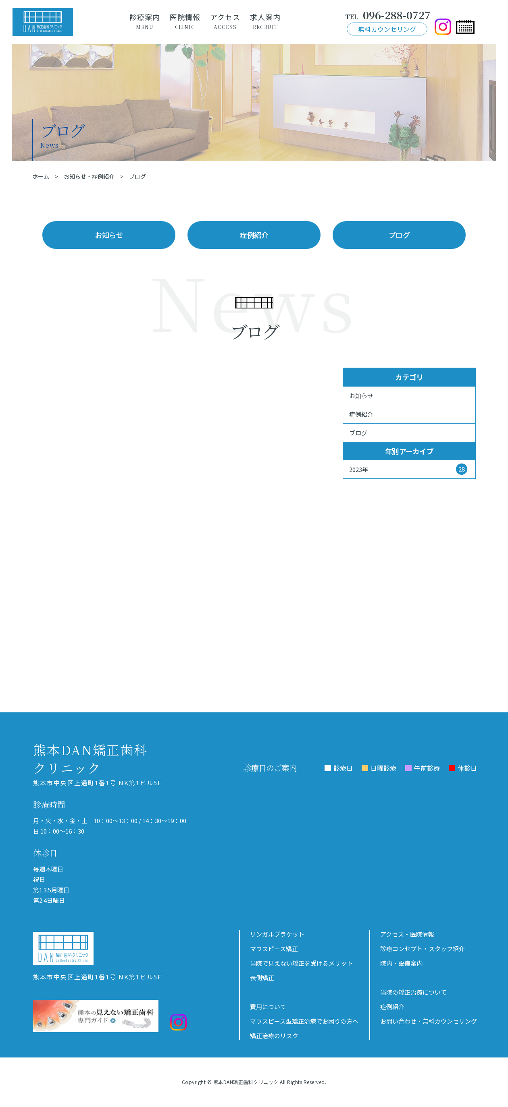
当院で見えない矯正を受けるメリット (301, 963)
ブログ (399, 235)
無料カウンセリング (387, 29)
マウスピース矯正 (274, 948)
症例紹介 (254, 235)
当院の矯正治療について (413, 992)
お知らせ (109, 235)
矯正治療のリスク (274, 1035)
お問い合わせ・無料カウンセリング (428, 1021)
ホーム (40, 176)
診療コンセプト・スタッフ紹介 (422, 948)
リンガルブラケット (277, 934)
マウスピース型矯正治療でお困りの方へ (304, 1021)
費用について (268, 1006)
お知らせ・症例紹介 (89, 176)
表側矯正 (262, 977)
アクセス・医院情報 (407, 934)
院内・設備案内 (401, 963)
